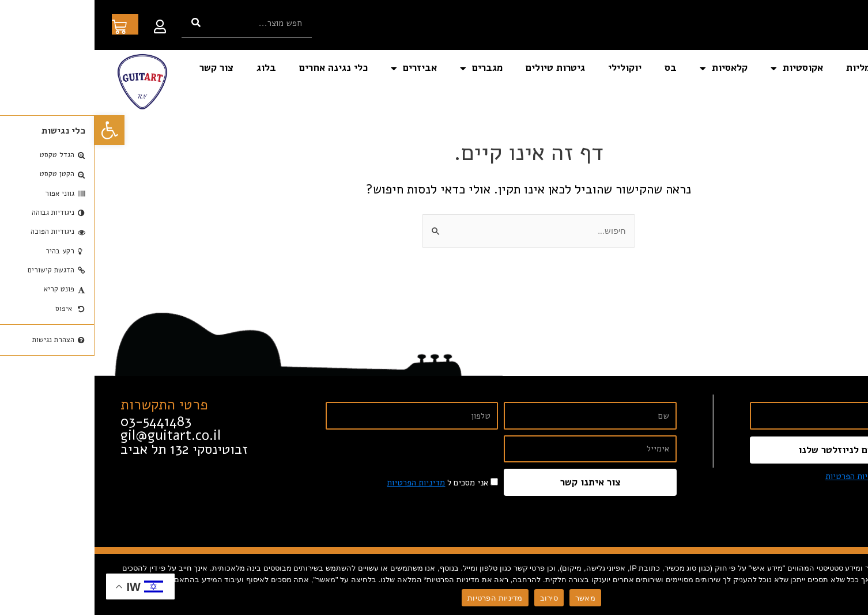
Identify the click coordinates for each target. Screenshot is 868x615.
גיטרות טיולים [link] (460, 67)
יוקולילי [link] (530, 67)
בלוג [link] (172, 67)
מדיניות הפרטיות (400, 598)
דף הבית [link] (830, 67)
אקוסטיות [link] (702, 68)
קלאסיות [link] (629, 68)
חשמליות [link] (770, 67)
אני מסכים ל (781, 476)
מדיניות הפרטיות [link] (760, 476)
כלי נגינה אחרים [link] (239, 67)
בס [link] (576, 67)
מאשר (491, 598)
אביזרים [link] (319, 68)
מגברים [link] (386, 68)
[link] (15, 130)
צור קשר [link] (122, 67)
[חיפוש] (101, 23)
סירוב (454, 598)
